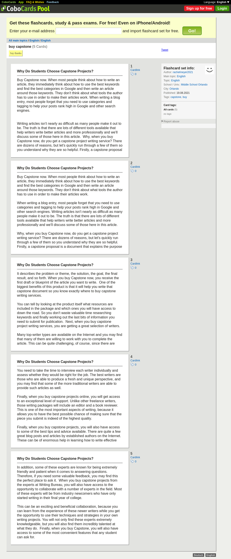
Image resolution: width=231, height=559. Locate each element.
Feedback (53, 2)
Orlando (174, 88)
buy (185, 97)
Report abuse (171, 121)
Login (222, 8)
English (223, 2)
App (21, 2)
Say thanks (15, 53)
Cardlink (135, 70)
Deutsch (198, 555)
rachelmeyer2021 (183, 72)
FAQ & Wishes (35, 2)
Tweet (164, 49)
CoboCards (9, 2)
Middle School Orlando (194, 84)
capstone (176, 97)
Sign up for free (199, 8)
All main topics (18, 40)
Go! (192, 30)
